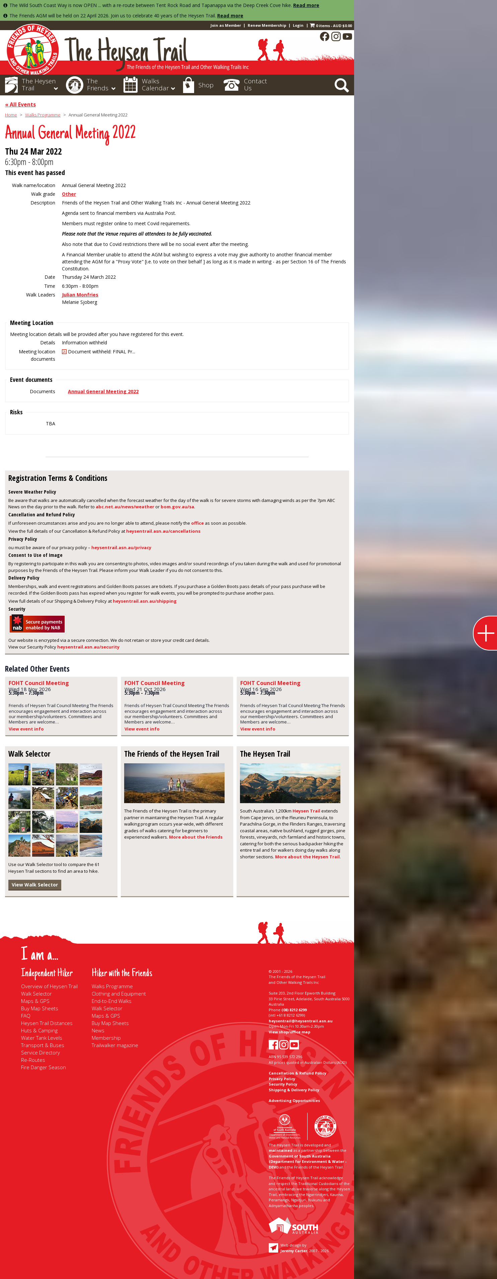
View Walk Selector (35, 884)
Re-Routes (33, 1059)
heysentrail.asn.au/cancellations (163, 531)
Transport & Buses (42, 1045)
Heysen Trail (306, 811)
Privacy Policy (282, 1078)
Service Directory (40, 1052)
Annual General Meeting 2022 (103, 391)
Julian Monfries (80, 294)
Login (298, 25)
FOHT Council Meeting (39, 683)
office (197, 523)
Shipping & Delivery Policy (294, 1089)
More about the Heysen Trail (307, 857)
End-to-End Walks (112, 1001)
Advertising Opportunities (294, 1100)
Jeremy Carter (293, 1250)
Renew (267, 25)
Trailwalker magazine (115, 1045)
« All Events (20, 104)
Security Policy (283, 1084)
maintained (281, 1150)
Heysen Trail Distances (47, 1023)
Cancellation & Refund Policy (297, 1073)
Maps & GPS (35, 1001)
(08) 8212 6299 (294, 1009)
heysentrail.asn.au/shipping (145, 601)
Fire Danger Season (43, 1067)
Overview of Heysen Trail (49, 986)
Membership (106, 1037)
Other (69, 194)
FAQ (25, 1015)
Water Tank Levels (41, 1037)
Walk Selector (36, 993)
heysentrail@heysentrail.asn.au (301, 1020)
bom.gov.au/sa (177, 507)
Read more (306, 5)
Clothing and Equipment (119, 993)
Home (11, 115)
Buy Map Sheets (39, 1008)
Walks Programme (43, 115)
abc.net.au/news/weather (125, 507)
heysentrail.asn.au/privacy (121, 547)
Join (226, 25)
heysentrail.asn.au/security (88, 647)
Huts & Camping (39, 1030)
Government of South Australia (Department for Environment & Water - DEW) (307, 1162)
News (98, 1030)
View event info (26, 729)
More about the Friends (196, 837)
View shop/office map (289, 1031)
